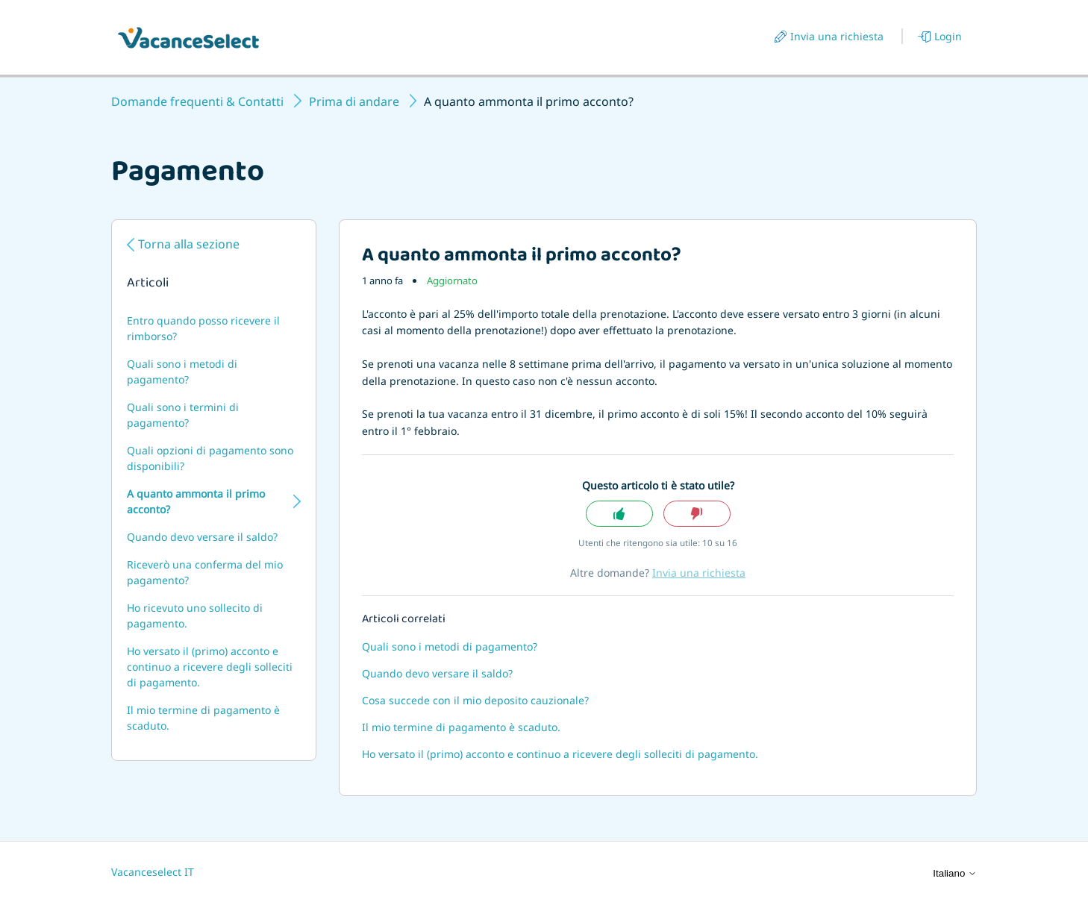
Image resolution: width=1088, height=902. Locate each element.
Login (948, 36)
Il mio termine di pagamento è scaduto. (203, 718)
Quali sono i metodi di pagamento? (182, 371)
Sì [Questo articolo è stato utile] (619, 514)
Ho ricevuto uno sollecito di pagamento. (195, 615)
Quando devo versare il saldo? (202, 537)
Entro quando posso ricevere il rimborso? (203, 328)
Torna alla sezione (189, 244)
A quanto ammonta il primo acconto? (196, 501)
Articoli (148, 284)
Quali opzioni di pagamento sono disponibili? (210, 458)
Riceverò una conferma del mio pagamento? (205, 572)
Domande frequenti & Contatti (197, 101)
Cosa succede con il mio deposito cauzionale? (475, 700)
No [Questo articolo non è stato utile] (697, 514)
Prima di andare (354, 101)
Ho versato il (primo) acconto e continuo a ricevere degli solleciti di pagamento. (210, 666)
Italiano (955, 873)
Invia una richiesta (837, 36)
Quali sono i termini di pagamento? (183, 415)
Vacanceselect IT (152, 872)
